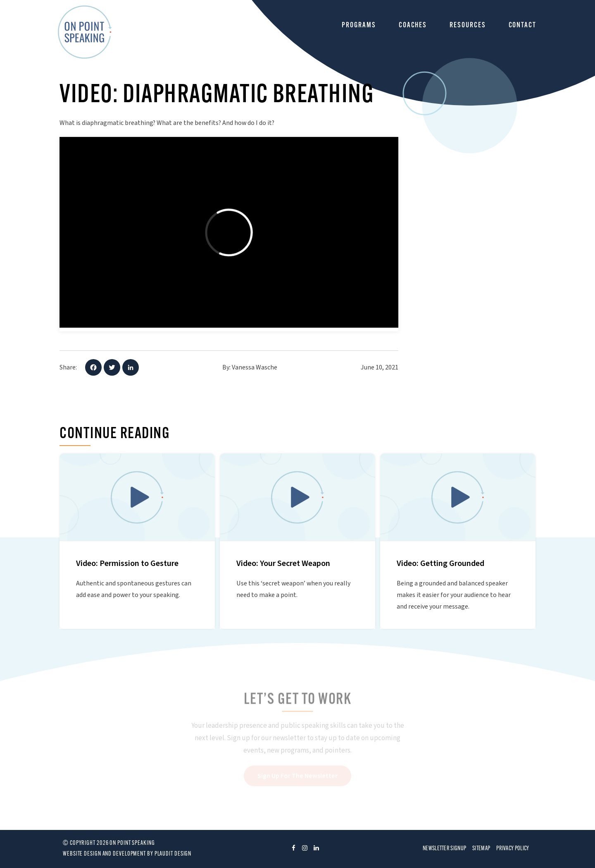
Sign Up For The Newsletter (297, 776)
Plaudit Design (173, 854)
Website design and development (104, 854)
